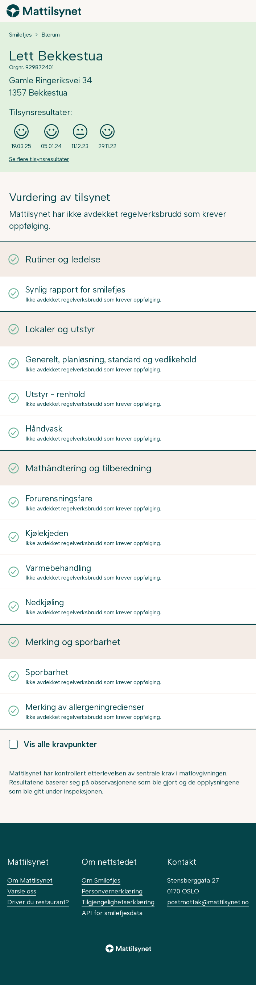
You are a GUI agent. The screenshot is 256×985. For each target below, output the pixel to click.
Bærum (50, 34)
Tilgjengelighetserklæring (118, 902)
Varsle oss (21, 891)
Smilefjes (20, 34)
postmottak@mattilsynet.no (208, 902)
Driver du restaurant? (38, 902)
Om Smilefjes (101, 880)
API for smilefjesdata (112, 913)
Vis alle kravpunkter (53, 744)
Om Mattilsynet (30, 880)
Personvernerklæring (112, 891)
